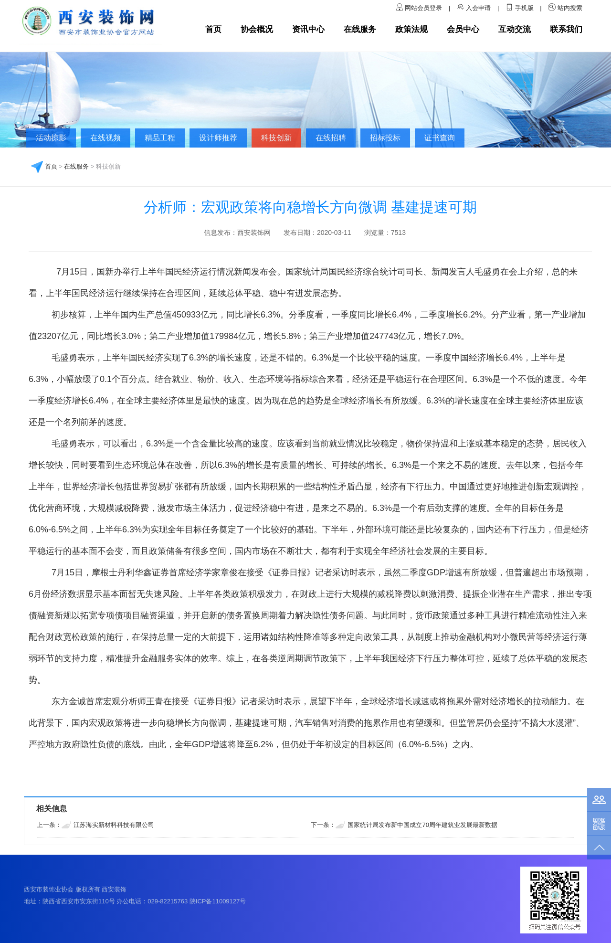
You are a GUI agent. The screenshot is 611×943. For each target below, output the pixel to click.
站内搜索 (570, 7)
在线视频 (105, 138)
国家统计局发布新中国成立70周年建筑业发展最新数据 (422, 824)
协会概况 (257, 29)
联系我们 (566, 29)
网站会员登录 (424, 7)
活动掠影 (51, 138)
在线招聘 (331, 138)
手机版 (524, 7)
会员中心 (463, 29)
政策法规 (411, 29)
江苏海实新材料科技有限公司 (114, 824)
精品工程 (160, 138)
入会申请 (478, 7)
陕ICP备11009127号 (218, 901)
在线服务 (360, 29)
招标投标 (385, 138)
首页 (213, 29)
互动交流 (514, 29)
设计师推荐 (218, 138)
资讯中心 (308, 29)
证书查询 (439, 138)
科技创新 (276, 138)
